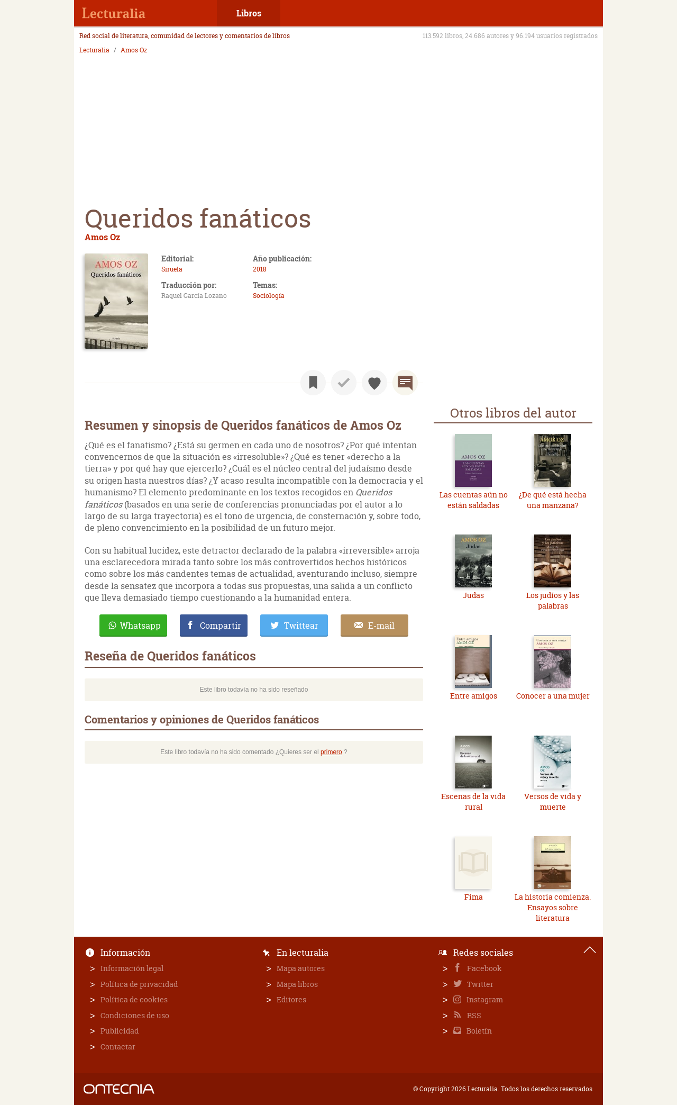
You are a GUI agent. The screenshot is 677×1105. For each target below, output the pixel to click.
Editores (291, 999)
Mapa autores (301, 968)
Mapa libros (297, 984)
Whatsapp (140, 625)
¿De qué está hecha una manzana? (553, 500)
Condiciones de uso (134, 1015)
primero (331, 752)
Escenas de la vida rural (473, 801)
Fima (473, 897)
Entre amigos (473, 696)
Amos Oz (134, 50)
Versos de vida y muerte (552, 801)
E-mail (381, 625)
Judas (473, 595)
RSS (473, 1015)
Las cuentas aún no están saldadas (474, 500)
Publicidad (119, 1031)
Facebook (483, 968)
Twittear (301, 625)
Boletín (478, 1031)
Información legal (131, 968)
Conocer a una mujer (553, 696)
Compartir (220, 625)
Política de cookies (134, 999)
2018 (260, 269)
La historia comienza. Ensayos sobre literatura (553, 907)
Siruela (171, 269)
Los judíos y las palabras (552, 600)
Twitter (479, 984)
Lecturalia (94, 50)
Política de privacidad (139, 984)
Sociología (269, 295)
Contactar (117, 1046)
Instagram (484, 999)
